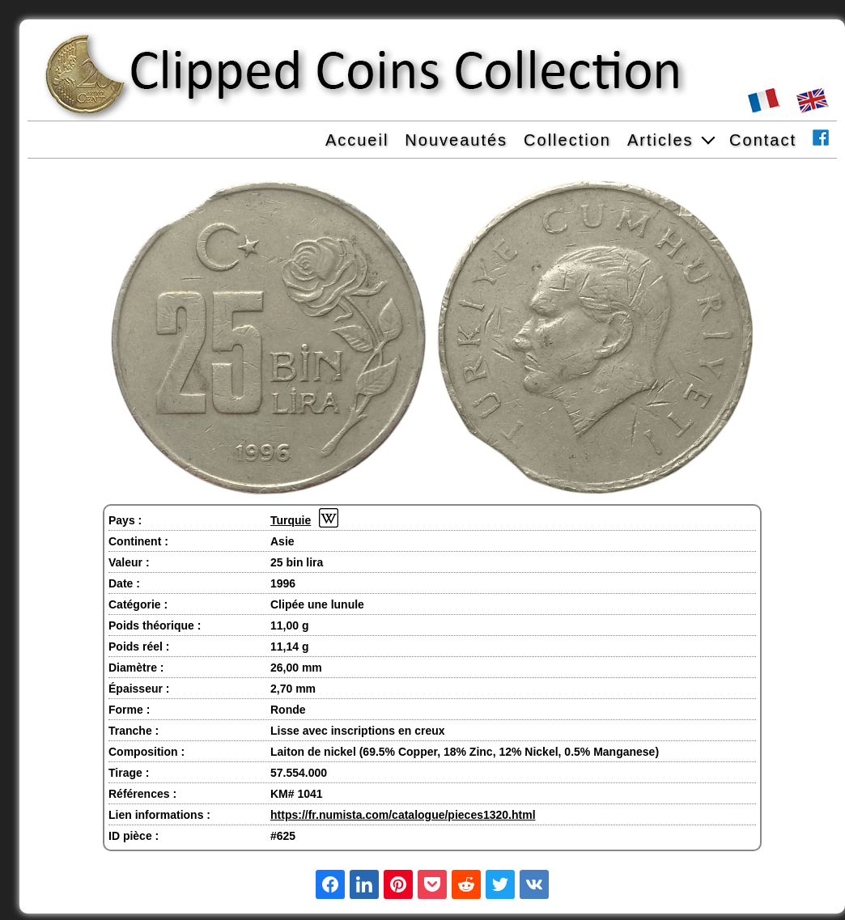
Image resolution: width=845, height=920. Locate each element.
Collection (567, 140)
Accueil (357, 140)
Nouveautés (456, 140)
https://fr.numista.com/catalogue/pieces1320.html (403, 814)
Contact (762, 140)
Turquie (290, 520)
